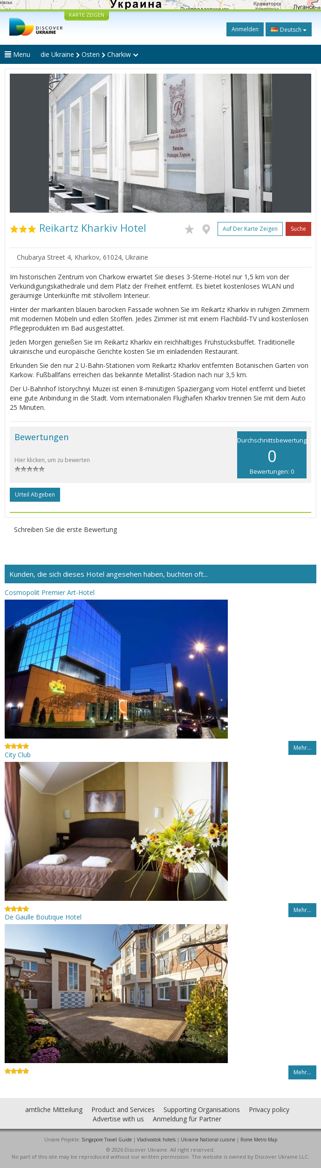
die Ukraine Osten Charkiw (89, 54)
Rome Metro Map (258, 1139)
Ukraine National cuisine (208, 1139)
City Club (18, 754)
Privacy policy (269, 1109)
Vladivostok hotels (156, 1139)
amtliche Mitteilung (53, 1109)
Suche (298, 229)
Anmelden (245, 29)
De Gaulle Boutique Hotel (43, 916)
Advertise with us (118, 1118)
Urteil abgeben (35, 494)
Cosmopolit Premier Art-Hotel (50, 592)
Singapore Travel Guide (107, 1139)
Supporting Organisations (202, 1109)
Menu (17, 54)
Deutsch (289, 29)
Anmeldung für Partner (187, 1118)
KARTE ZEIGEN (86, 14)
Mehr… (302, 748)
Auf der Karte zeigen (250, 229)
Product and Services (123, 1109)
